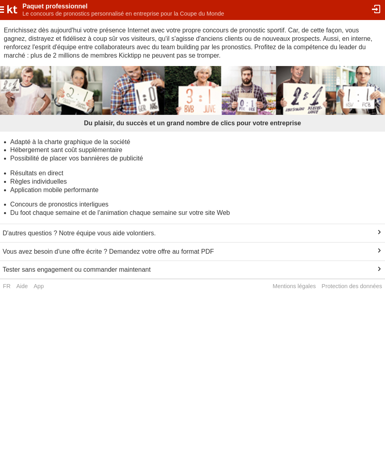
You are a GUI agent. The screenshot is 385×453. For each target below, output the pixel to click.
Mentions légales (294, 286)
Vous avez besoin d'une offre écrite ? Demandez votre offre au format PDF (108, 251)
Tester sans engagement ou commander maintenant (76, 269)
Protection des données (352, 286)
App (39, 286)
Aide (22, 286)
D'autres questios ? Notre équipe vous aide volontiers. (79, 233)
